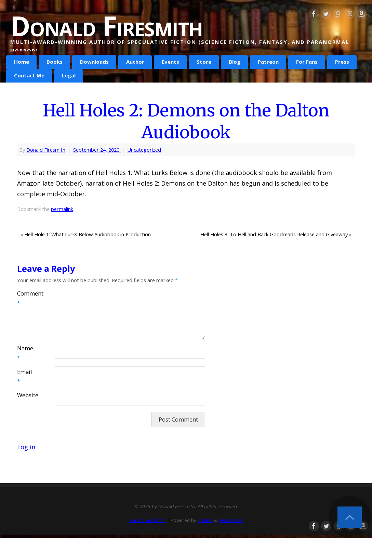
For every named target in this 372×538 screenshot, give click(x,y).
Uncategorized (144, 149)
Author (135, 61)
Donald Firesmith (106, 26)
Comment (26, 298)
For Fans (307, 61)
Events (170, 61)
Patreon (268, 61)
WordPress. (231, 520)
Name (25, 353)
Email (24, 376)
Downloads (94, 61)
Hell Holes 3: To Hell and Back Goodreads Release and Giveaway (276, 234)
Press (342, 61)
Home (21, 61)
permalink (62, 208)
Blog (234, 61)
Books (54, 61)
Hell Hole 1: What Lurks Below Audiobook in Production (85, 234)
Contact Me (29, 75)
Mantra (205, 520)
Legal (69, 75)
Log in (26, 447)
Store (204, 61)
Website (26, 395)
